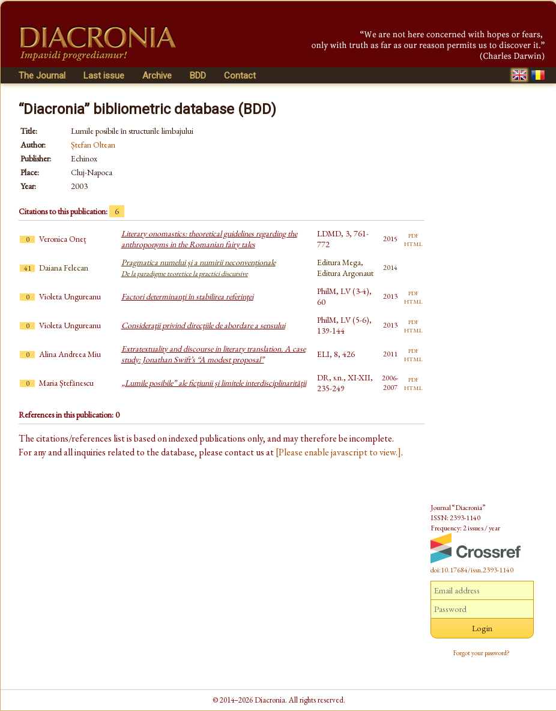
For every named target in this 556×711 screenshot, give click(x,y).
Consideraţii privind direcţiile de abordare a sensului (203, 325)
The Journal (42, 75)
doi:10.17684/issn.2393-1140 (472, 570)
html (413, 243)
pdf (413, 234)
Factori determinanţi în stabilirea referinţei (187, 296)
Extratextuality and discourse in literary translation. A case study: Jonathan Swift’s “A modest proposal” (213, 354)
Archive (157, 75)
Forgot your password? (481, 653)
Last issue (103, 75)
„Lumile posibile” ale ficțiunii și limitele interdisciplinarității (213, 382)
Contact (240, 75)
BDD (198, 75)
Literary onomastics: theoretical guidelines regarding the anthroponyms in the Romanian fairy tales (209, 239)
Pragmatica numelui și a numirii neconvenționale (198, 267)
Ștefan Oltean (93, 144)
